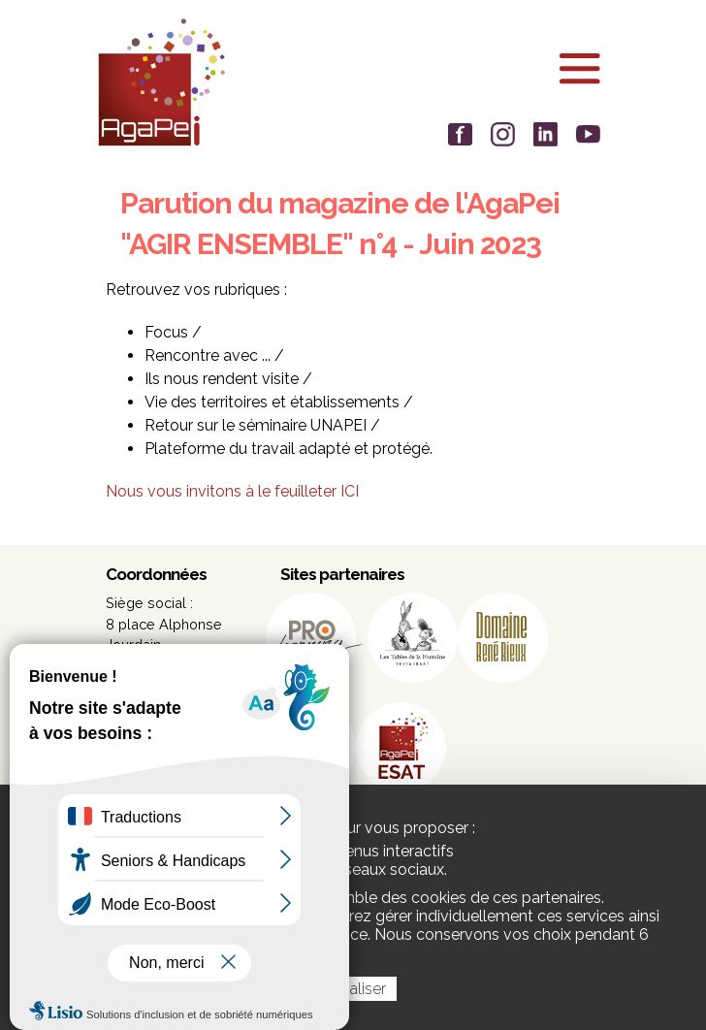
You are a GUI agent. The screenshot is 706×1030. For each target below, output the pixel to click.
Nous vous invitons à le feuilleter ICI (232, 491)
